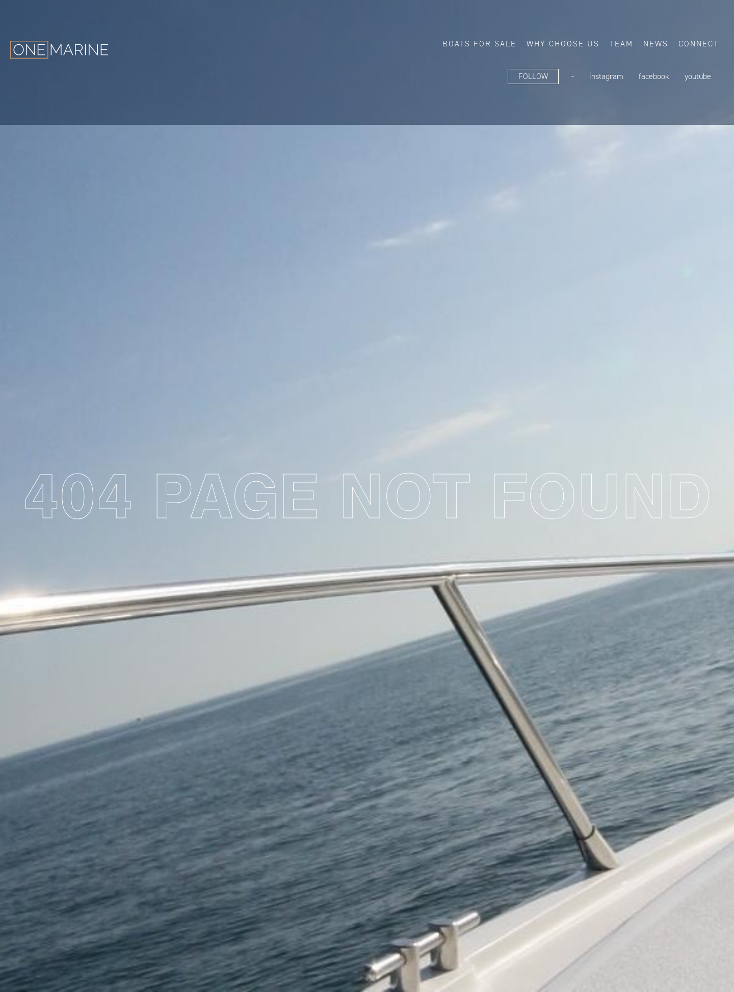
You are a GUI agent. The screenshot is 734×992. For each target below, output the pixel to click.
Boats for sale (479, 43)
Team (621, 43)
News (655, 43)
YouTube (698, 76)
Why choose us (563, 43)
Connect (698, 43)
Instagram (606, 76)
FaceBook (654, 76)
